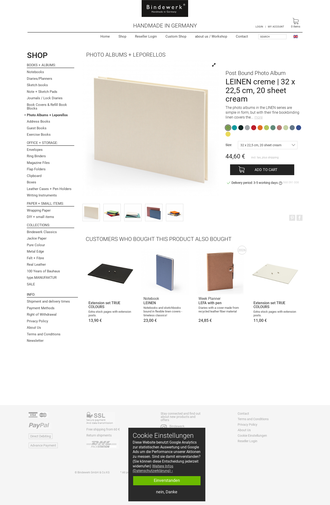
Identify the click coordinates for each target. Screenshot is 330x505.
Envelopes (35, 150)
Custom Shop (175, 36)
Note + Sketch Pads (42, 92)
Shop (122, 36)
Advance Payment (43, 445)
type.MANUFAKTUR (42, 278)
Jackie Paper (37, 238)
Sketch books (37, 85)
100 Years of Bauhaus (43, 271)
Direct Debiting (41, 436)
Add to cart (266, 170)
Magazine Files (38, 163)
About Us (34, 328)
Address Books (38, 121)
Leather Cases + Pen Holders (49, 189)
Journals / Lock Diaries (45, 98)
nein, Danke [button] (166, 492)
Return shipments (99, 435)
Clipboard (34, 176)
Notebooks (35, 72)
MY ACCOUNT (276, 26)
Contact (242, 36)
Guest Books (37, 128)
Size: (229, 144)
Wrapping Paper (39, 210)
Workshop (211, 36)
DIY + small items (40, 217)
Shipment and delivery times (48, 301)
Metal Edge (35, 251)
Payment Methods (41, 308)
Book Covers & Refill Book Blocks (47, 107)
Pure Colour (36, 245)
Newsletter (35, 341)
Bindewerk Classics (42, 232)
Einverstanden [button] (167, 480)
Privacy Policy (37, 321)
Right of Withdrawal (42, 314)
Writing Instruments (42, 195)
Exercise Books (39, 134)
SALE (31, 284)
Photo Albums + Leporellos (47, 115)
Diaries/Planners (39, 79)
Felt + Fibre (35, 258)
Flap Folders (36, 169)
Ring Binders (36, 156)
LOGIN (259, 26)
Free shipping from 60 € (103, 429)
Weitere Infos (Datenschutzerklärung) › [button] (153, 468)
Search (265, 37)
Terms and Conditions (43, 334)
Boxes (31, 182)
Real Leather (36, 264)
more (258, 117)
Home (105, 36)
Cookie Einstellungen (252, 435)
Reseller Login (146, 36)
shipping (273, 157)
